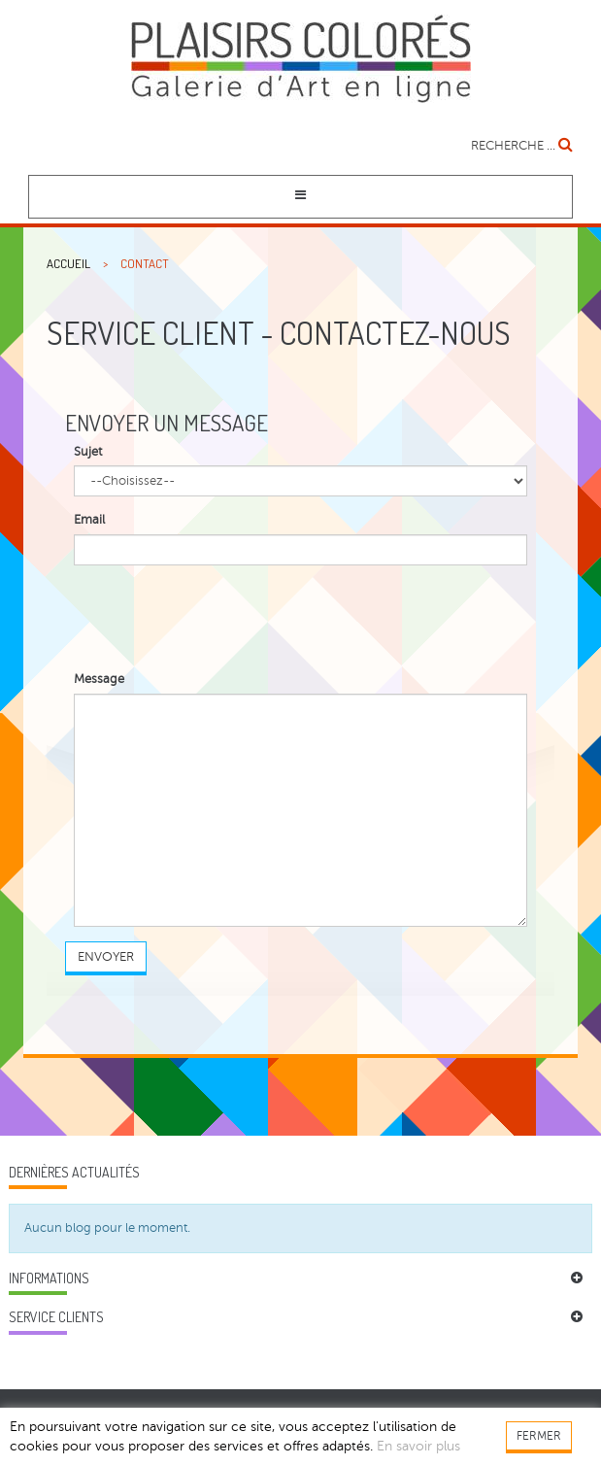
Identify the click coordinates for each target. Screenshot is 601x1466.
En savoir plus (418, 1446)
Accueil (68, 263)
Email (89, 520)
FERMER (539, 1436)
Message (99, 679)
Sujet (88, 452)
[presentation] (221, 618)
